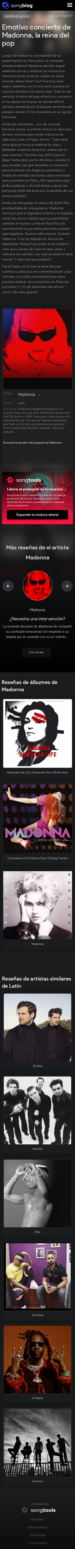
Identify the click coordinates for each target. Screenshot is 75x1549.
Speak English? (60, 16)
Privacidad (37, 1536)
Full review (36, 653)
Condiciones (37, 1544)
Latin (21, 403)
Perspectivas (37, 1529)
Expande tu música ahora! (37, 514)
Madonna (26, 394)
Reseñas (37, 1521)
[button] (70, 5)
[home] (16, 5)
